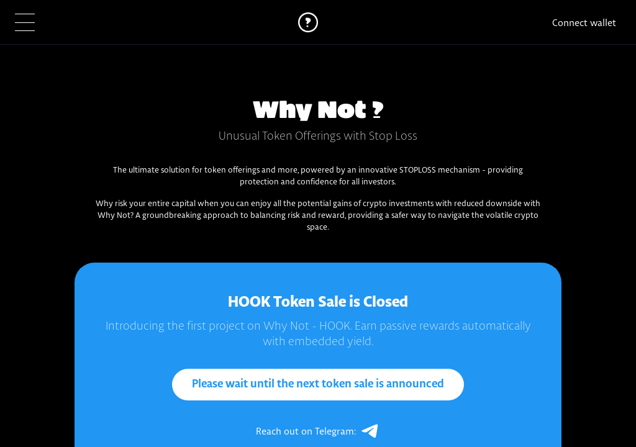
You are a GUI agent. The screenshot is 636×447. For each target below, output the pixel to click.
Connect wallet (584, 23)
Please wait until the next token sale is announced (318, 384)
